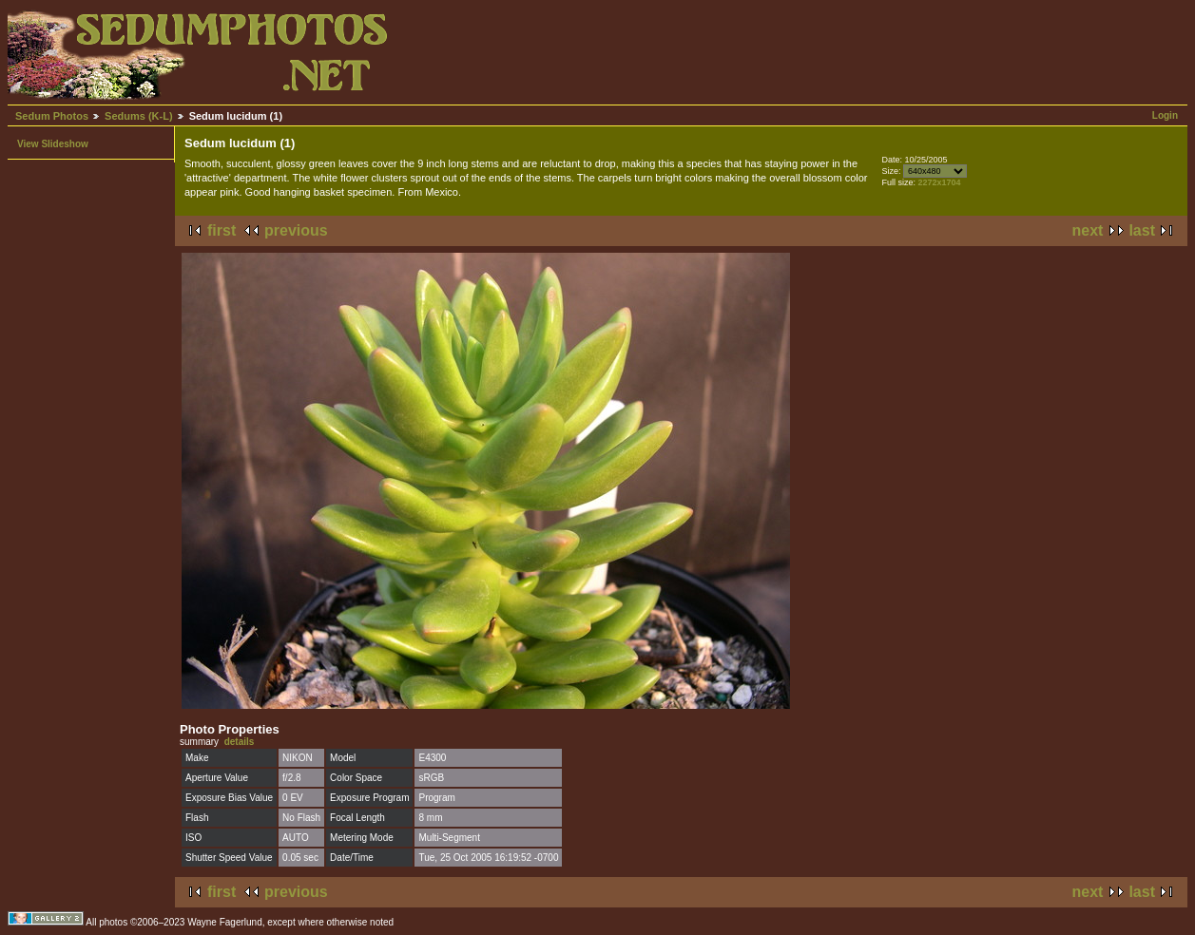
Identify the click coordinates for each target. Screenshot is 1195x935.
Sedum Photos (51, 116)
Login (1165, 115)
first (221, 230)
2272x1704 (939, 182)
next (1088, 230)
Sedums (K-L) (139, 116)
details (239, 741)
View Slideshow (52, 144)
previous (296, 230)
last (1141, 230)
